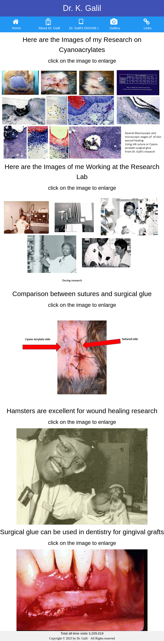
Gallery (114, 24)
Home (16, 24)
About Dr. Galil (49, 24)
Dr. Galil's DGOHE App (83, 24)
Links (148, 24)
